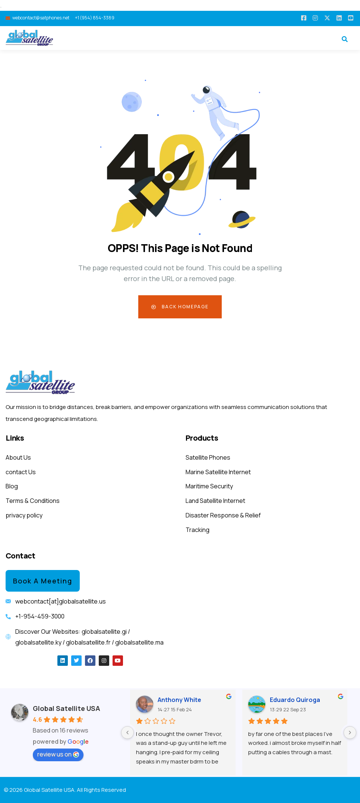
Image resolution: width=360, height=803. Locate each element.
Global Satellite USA (66, 708)
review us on (58, 754)
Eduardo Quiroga (295, 700)
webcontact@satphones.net (40, 18)
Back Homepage (180, 306)
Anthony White (179, 700)
